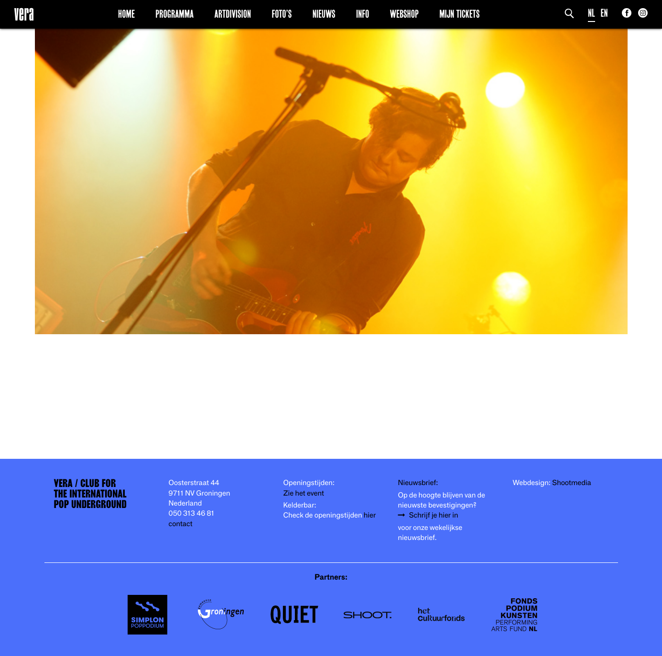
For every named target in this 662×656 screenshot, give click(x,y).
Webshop (404, 13)
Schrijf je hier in (433, 515)
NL (591, 13)
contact (181, 524)
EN (604, 13)
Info (362, 13)
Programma (174, 13)
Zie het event (303, 493)
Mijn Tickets (459, 13)
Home (126, 13)
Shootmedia (571, 483)
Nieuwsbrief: (418, 483)
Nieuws (324, 13)
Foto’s (281, 13)
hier (370, 515)
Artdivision (233, 13)
